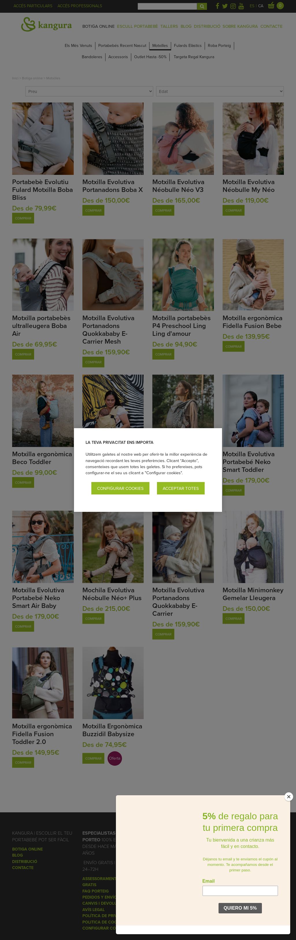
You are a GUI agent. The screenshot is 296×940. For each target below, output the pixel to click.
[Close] (288, 805)
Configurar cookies (120, 488)
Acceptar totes (181, 488)
